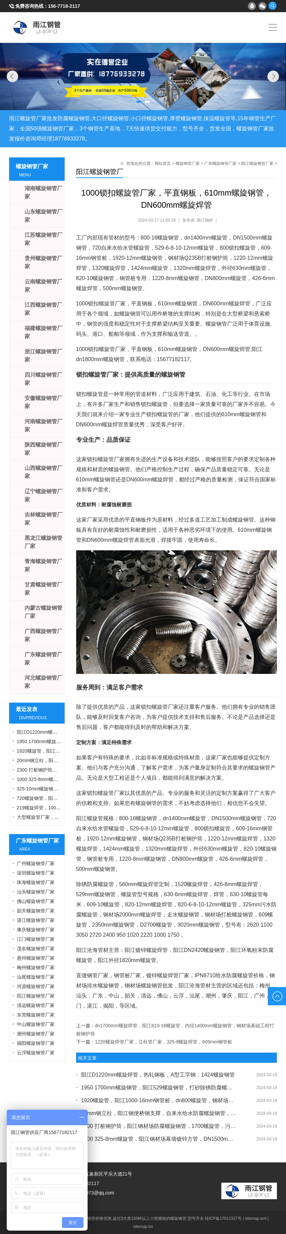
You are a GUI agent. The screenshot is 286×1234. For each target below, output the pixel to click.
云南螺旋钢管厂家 (43, 286)
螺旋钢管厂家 (188, 163)
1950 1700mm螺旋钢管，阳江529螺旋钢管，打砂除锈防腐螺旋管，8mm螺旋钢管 (159, 1087)
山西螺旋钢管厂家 (43, 472)
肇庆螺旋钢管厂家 (36, 929)
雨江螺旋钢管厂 (37, 27)
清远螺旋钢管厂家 (36, 1005)
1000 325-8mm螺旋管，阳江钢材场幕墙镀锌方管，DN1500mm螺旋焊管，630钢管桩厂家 (159, 1139)
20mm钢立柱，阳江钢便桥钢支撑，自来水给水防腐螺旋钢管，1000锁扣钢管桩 (159, 1113)
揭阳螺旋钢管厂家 (36, 1043)
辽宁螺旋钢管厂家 (43, 495)
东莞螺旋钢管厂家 (36, 1014)
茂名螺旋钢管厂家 (36, 948)
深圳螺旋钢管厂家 (36, 873)
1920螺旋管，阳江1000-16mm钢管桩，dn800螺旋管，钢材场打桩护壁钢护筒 (159, 1100)
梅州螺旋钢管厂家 (36, 967)
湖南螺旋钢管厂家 (43, 192)
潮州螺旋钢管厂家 (36, 1033)
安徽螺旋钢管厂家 (43, 402)
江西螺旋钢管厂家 (43, 309)
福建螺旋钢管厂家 (43, 332)
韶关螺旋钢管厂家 (36, 910)
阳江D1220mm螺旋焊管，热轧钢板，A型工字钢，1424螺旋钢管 (158, 1075)
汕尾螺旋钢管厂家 (36, 977)
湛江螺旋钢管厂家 (36, 920)
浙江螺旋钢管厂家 (43, 355)
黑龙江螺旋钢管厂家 (43, 542)
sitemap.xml (255, 1218)
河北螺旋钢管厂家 (43, 682)
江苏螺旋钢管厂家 (43, 239)
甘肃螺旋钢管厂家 (43, 589)
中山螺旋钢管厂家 (36, 1024)
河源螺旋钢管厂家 (36, 986)
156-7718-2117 (64, 6)
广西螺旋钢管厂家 (43, 635)
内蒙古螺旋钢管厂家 (43, 612)
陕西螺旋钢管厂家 (43, 449)
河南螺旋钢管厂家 (43, 425)
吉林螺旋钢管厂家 (43, 519)
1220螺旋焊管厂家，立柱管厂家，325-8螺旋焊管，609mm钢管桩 (163, 1041)
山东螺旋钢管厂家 (43, 216)
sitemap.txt (143, 1226)
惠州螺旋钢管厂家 (36, 958)
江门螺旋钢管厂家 (36, 939)
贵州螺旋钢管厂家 (43, 262)
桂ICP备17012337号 (223, 1218)
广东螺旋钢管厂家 (220, 163)
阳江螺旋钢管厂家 (257, 163)
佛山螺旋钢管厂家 (36, 901)
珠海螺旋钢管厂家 (36, 882)
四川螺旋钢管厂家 (43, 379)
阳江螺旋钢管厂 (99, 171)
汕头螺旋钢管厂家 (36, 892)
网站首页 (163, 163)
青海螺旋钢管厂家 (43, 565)
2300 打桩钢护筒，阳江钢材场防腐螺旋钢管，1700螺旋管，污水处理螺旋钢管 (159, 1126)
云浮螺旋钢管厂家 (36, 1052)
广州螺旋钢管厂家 (36, 863)
